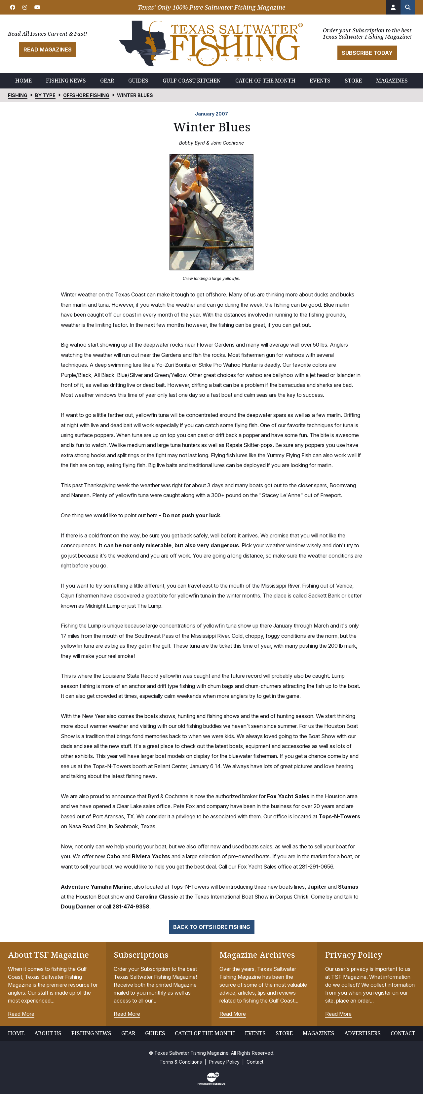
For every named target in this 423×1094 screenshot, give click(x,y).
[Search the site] (408, 7)
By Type (45, 95)
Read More (21, 1013)
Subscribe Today (367, 53)
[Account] (393, 7)
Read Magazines (47, 49)
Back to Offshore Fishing (211, 927)
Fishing (17, 95)
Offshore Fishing (86, 95)
